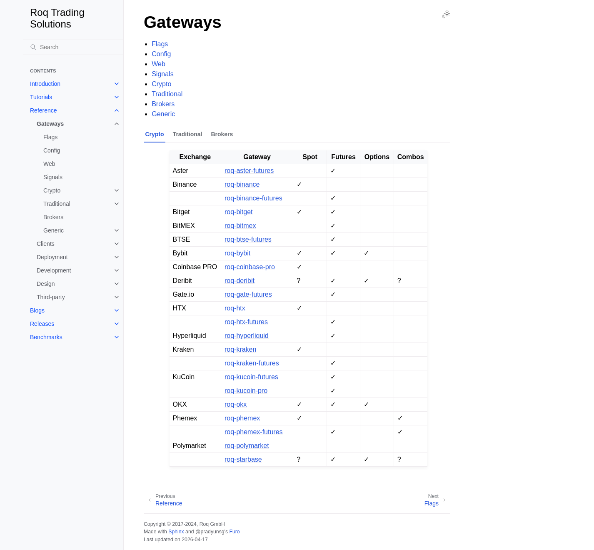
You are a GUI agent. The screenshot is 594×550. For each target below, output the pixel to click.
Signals (52, 177)
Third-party (51, 297)
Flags (50, 137)
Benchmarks (46, 337)
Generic (53, 230)
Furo (234, 532)
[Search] (73, 47)
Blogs (37, 310)
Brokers (53, 217)
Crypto (51, 190)
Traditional (56, 203)
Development (54, 270)
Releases (42, 323)
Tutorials (41, 97)
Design (46, 283)
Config (51, 150)
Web (49, 163)
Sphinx (176, 532)
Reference (43, 110)
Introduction (45, 83)
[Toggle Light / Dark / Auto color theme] (446, 14)
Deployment (52, 257)
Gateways (50, 123)
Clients (46, 243)
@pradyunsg (210, 532)
